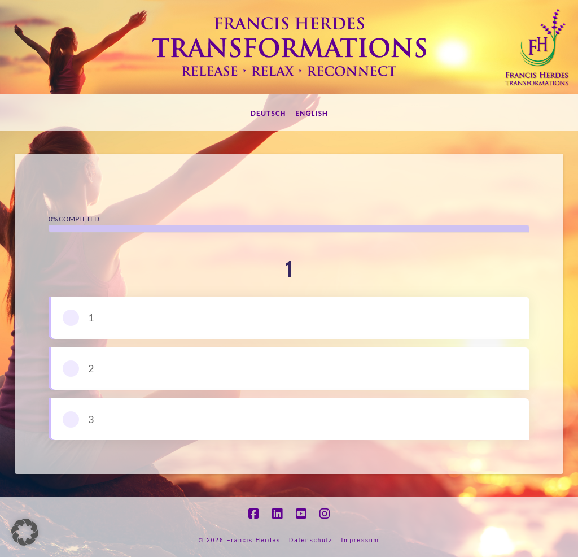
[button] (25, 532)
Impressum (360, 540)
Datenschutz (311, 540)
